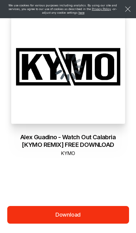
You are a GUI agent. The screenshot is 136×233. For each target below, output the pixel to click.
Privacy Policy (101, 9)
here (81, 12)
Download (68, 214)
